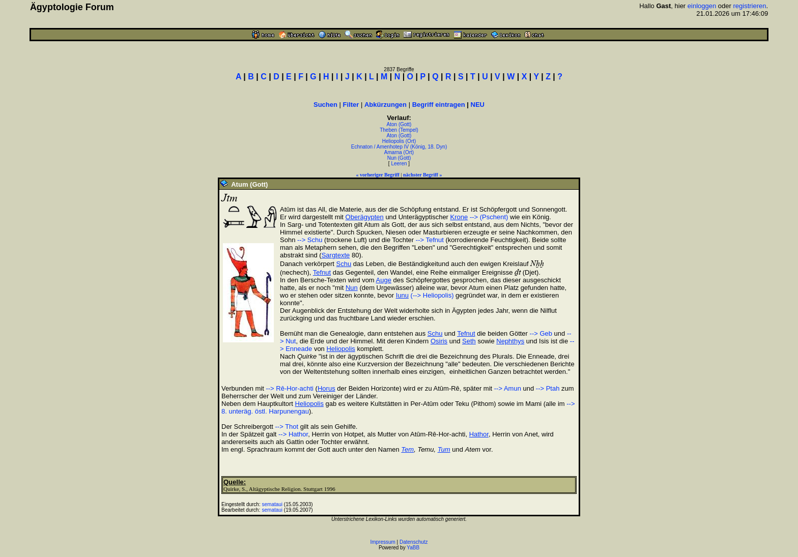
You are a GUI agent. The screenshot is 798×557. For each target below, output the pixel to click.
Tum (444, 449)
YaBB (413, 547)
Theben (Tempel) (399, 130)
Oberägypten (365, 217)
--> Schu (310, 240)
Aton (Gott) (399, 124)
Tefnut (322, 272)
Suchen (325, 104)
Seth (469, 341)
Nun (352, 287)
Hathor (479, 434)
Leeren (399, 163)
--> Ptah (548, 388)
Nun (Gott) (399, 158)
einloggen (702, 6)
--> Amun (507, 388)
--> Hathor (293, 434)
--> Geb (541, 333)
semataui (272, 504)
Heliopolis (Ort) (399, 141)
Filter (351, 104)
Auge (383, 280)
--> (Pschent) (489, 217)
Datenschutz (414, 542)
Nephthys (510, 341)
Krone (459, 217)
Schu (344, 264)
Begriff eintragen (438, 104)
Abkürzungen (385, 104)
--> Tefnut (430, 240)
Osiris (439, 341)
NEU (477, 104)
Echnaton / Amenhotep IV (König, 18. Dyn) (399, 147)
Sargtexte (336, 255)
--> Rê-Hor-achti (290, 388)
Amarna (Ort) (399, 152)
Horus (326, 388)
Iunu (402, 295)
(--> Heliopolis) (432, 295)
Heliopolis (340, 349)
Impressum (382, 542)
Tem (407, 449)
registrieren (749, 6)
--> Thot (287, 426)
